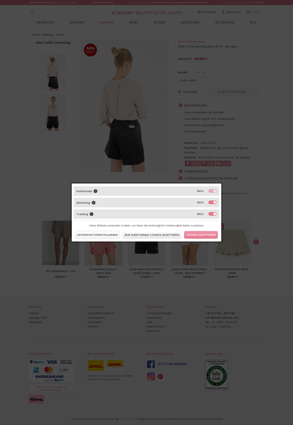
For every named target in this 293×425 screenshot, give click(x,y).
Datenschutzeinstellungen (97, 235)
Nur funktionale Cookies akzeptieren (152, 235)
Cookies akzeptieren (201, 235)
